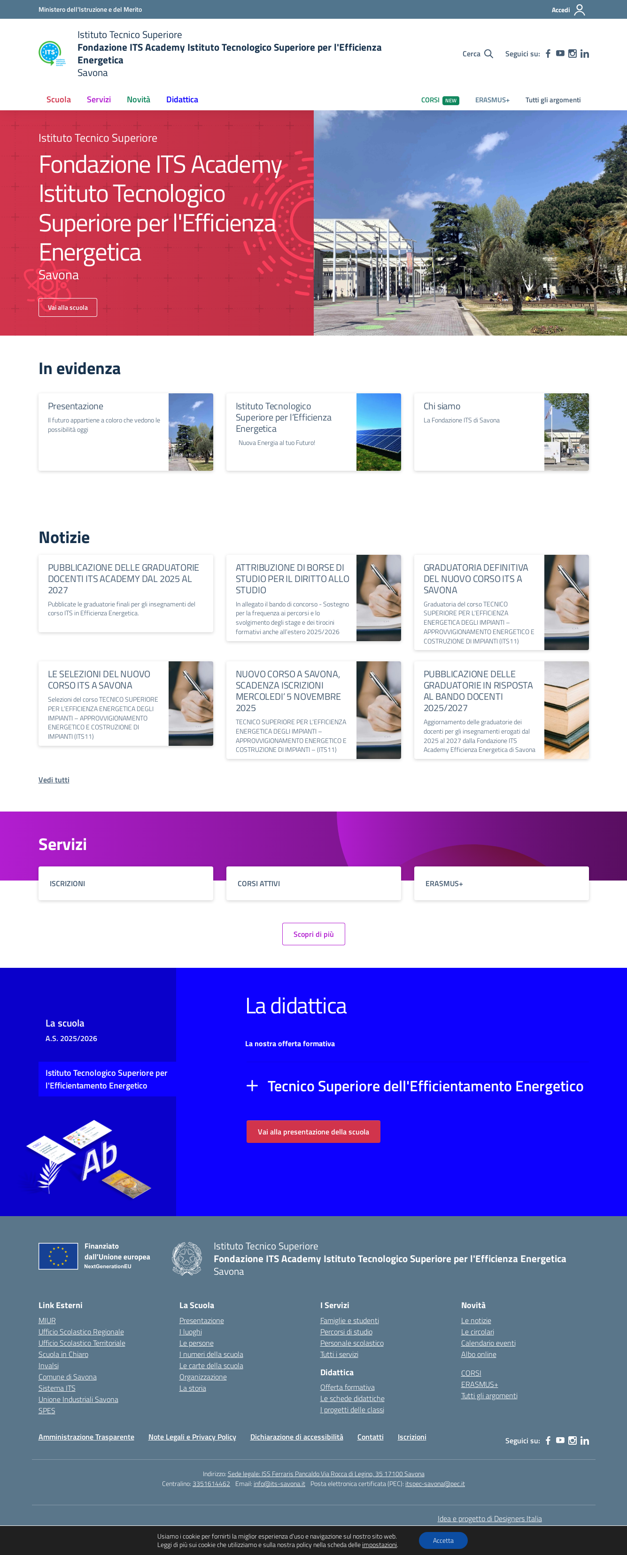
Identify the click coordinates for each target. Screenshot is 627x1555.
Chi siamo (442, 405)
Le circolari (477, 1331)
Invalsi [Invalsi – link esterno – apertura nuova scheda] (49, 1365)
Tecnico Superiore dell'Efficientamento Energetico (426, 1085)
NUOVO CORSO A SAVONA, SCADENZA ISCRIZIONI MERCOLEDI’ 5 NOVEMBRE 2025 (288, 690)
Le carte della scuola (211, 1365)
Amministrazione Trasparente (86, 1436)
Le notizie (476, 1320)
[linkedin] (585, 53)
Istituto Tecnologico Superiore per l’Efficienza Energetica (284, 417)
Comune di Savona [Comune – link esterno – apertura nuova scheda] (68, 1376)
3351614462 (211, 1483)
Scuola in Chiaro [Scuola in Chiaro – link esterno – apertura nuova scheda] (63, 1354)
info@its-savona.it (279, 1483)
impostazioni (379, 1544)
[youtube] (560, 53)
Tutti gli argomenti (553, 99)
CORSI (440, 99)
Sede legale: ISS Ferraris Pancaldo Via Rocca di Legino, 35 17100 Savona (326, 1473)
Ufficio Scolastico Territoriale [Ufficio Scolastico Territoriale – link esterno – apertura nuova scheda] (82, 1342)
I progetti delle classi (352, 1409)
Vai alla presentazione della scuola (313, 1131)
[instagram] (572, 53)
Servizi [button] (99, 99)
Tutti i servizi (339, 1354)
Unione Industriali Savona (78, 1399)
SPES (47, 1410)
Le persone (196, 1342)
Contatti (370, 1436)
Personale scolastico (352, 1342)
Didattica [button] (182, 99)
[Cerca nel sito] (478, 53)
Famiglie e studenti (349, 1320)
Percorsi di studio (346, 1331)
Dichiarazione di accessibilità (296, 1436)
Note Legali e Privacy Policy (192, 1436)
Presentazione (75, 405)
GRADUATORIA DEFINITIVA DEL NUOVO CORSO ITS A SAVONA (476, 578)
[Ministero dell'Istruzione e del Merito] (90, 9)
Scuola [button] (58, 99)
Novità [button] (138, 99)
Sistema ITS (57, 1388)
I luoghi (190, 1331)
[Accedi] (569, 10)
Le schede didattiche (352, 1398)
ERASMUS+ (492, 99)
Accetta (443, 1540)
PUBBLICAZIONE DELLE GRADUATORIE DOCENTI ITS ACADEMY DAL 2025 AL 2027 (124, 578)
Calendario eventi (488, 1342)
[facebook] (548, 53)
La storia (192, 1388)
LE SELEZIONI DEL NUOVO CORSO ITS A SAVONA (99, 679)
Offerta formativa (347, 1387)
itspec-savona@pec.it (435, 1483)
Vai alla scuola (68, 307)
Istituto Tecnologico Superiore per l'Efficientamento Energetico (107, 1079)
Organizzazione (203, 1376)
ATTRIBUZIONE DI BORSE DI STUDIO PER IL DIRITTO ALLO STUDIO (292, 578)
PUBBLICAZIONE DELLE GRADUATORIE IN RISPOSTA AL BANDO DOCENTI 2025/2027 (478, 690)
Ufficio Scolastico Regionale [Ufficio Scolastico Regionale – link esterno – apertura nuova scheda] (81, 1331)
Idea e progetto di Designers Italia (490, 1518)
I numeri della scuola (211, 1354)
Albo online (478, 1354)
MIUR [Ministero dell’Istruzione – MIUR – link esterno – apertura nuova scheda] (47, 1320)
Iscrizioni (412, 1436)
